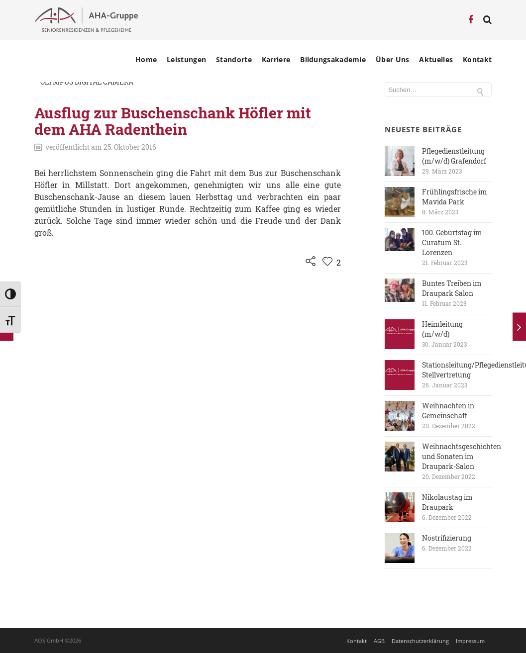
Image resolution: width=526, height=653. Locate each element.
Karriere (276, 60)
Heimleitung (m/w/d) (442, 329)
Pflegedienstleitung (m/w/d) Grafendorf (454, 156)
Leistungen (186, 60)
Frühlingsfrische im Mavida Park (454, 196)
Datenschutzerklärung (420, 641)
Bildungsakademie (333, 60)
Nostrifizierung (446, 538)
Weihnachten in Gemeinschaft (448, 410)
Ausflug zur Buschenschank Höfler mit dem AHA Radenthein (172, 121)
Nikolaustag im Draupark (447, 502)
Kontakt (477, 60)
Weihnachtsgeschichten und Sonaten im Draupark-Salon (461, 456)
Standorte (234, 60)
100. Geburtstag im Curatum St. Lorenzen (452, 242)
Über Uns (392, 60)
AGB (379, 641)
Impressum (470, 641)
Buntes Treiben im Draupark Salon (452, 288)
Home (146, 60)
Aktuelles (436, 60)
